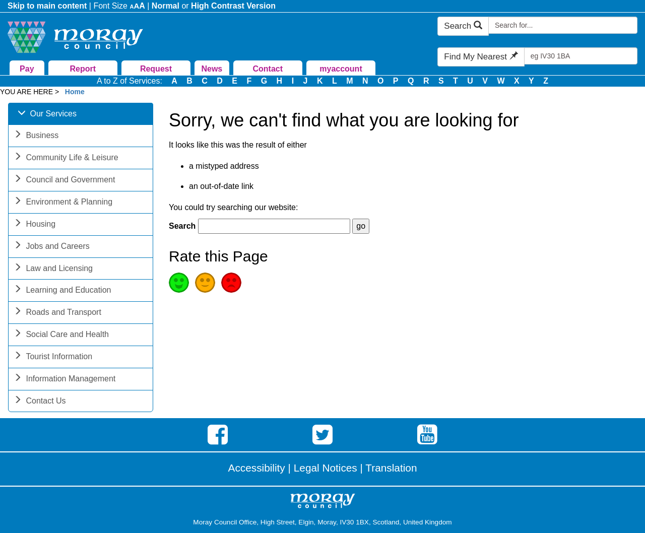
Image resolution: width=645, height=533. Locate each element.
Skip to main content (47, 6)
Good (179, 283)
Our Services (47, 114)
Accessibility (256, 468)
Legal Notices (325, 468)
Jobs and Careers (51, 247)
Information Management (64, 379)
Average (205, 283)
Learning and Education (62, 291)
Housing (34, 225)
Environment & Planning (63, 203)
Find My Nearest (481, 56)
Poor (231, 283)
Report (83, 68)
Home (75, 92)
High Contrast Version (233, 6)
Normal (165, 6)
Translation (391, 468)
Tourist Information (53, 357)
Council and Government (64, 180)
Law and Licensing (53, 269)
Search (463, 26)
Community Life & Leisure (66, 158)
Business (36, 136)
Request (156, 68)
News (211, 68)
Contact (267, 68)
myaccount (340, 68)
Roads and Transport (57, 313)
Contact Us (40, 402)
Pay (27, 68)
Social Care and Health (61, 335)
